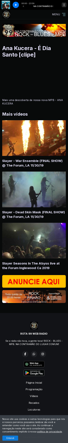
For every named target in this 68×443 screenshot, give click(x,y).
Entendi (10, 438)
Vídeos (34, 396)
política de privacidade (49, 431)
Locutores (34, 409)
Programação (34, 389)
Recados (34, 402)
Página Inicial (34, 382)
